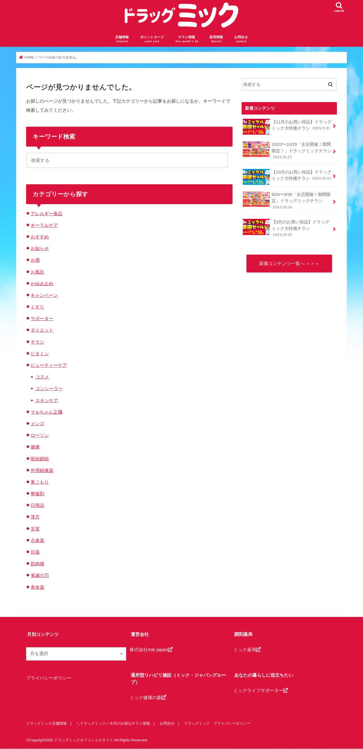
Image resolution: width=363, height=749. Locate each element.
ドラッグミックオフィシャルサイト (83, 740)
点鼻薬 (37, 540)
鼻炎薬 (37, 587)
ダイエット (42, 330)
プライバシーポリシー (48, 677)
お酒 (35, 260)
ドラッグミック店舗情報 (46, 723)
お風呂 (37, 271)
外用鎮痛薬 (42, 470)
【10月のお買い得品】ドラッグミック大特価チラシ (287, 177)
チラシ (37, 341)
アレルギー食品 (46, 213)
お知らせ (40, 248)
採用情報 (216, 39)
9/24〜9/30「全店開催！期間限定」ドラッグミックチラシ (286, 200)
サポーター (42, 318)
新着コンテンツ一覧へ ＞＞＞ (289, 263)
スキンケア (46, 400)
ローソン (40, 435)
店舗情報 (122, 39)
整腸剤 (37, 493)
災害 (35, 528)
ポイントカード (152, 39)
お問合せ (241, 39)
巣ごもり (40, 481)
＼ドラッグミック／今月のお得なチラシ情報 (113, 723)
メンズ (37, 423)
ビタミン (40, 353)
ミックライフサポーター (260, 690)
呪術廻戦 (40, 458)
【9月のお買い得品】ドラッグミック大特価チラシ (286, 228)
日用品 (37, 505)
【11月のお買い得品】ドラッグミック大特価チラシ (287, 127)
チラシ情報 (186, 39)
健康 (35, 446)
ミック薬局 (247, 649)
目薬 (35, 552)
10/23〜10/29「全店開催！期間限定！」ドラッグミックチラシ (287, 150)
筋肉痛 (37, 563)
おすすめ (40, 236)
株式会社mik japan (151, 649)
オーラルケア (44, 225)
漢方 (35, 516)
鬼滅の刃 (40, 575)
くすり (37, 306)
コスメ (42, 376)
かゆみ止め (42, 283)
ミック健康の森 (148, 697)
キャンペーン (44, 295)
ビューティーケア (49, 365)
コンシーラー (49, 388)
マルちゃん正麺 (46, 411)
